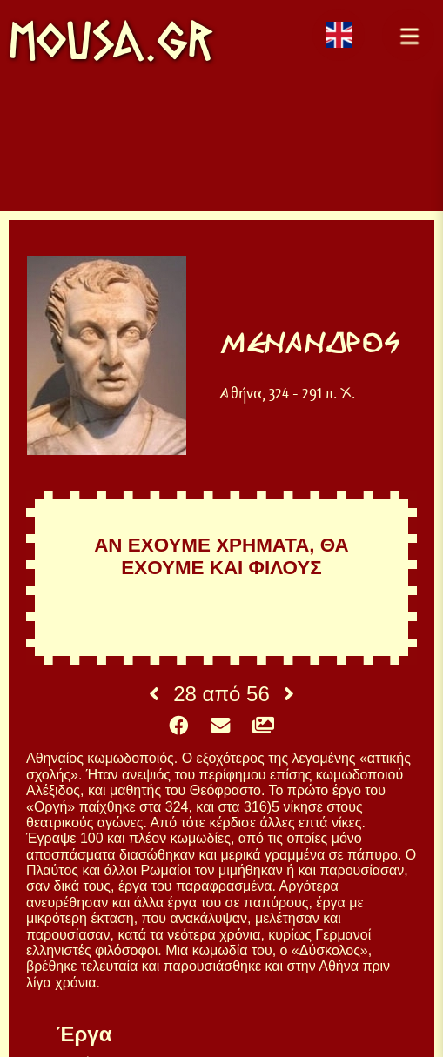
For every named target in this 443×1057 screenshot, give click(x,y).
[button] (408, 35)
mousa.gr (111, 40)
